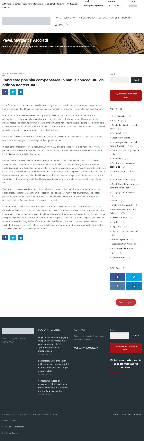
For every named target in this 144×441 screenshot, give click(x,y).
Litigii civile (117, 226)
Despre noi (69, 18)
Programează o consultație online (125, 95)
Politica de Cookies (10, 433)
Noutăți (126, 18)
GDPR (114, 200)
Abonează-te (116, 372)
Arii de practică (87, 18)
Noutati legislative (120, 239)
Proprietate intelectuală (122, 248)
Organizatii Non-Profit (122, 244)
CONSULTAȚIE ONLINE (109, 18)
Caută (112, 74)
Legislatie (116, 222)
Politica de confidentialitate (13, 426)
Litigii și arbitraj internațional (125, 231)
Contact (59, 25)
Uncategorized (118, 257)
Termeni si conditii (10, 420)
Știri (113, 253)
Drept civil (116, 133)
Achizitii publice (119, 116)
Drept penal (117, 158)
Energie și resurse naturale (124, 192)
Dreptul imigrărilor (120, 179)
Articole (14, 46)
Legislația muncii (17, 73)
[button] (68, 24)
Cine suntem (126, 414)
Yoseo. (54, 414)
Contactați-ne (126, 302)
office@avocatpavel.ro (93, 5)
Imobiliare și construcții (122, 205)
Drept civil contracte (121, 137)
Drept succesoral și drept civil (125, 171)
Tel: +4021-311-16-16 (86, 348)
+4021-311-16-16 (114, 5)
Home (58, 18)
